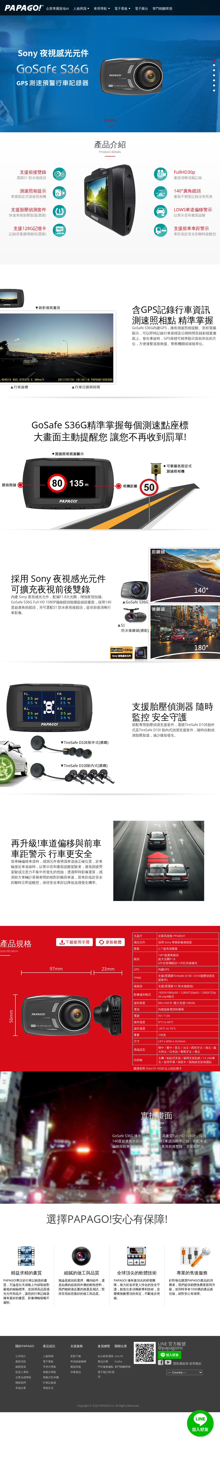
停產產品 (75, 1372)
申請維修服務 (78, 1361)
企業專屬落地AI (57, 8)
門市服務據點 (106, 1366)
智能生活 (48, 1388)
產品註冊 (103, 1361)
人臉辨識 (81, 8)
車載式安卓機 (51, 1377)
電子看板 (122, 8)
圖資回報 (75, 1366)
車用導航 (102, 8)
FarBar (119, 1361)
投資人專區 (22, 1372)
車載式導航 (49, 1372)
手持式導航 (49, 1366)
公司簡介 (20, 1356)
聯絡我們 (20, 1382)
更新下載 (75, 1356)
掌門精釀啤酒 (162, 8)
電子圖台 (141, 8)
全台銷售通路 (106, 1356)
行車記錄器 (49, 1382)
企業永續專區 (23, 1377)
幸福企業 (20, 1388)
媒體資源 (20, 1366)
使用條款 (195, 1363)
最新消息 (20, 1361)
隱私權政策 (181, 1363)
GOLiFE (119, 1356)
